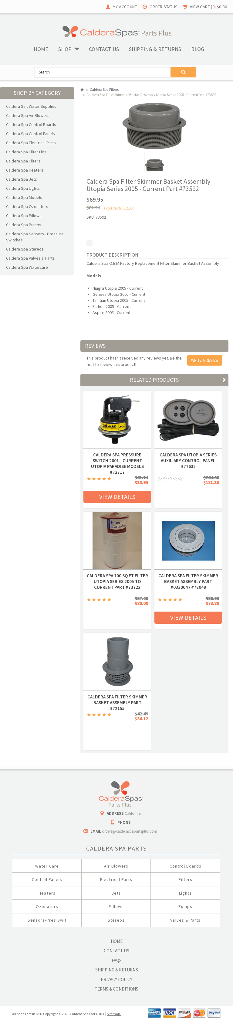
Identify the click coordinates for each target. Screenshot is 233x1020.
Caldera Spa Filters (23, 161)
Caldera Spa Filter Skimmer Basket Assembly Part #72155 (117, 697)
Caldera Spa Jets (21, 179)
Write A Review (204, 360)
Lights (185, 893)
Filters (185, 879)
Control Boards (185, 866)
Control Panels (47, 879)
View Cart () (208, 7)
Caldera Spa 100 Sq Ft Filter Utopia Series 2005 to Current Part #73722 (117, 576)
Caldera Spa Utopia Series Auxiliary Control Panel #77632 (188, 455)
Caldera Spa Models (24, 197)
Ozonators (47, 906)
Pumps (185, 906)
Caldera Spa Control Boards (31, 124)
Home (41, 49)
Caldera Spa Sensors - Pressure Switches (35, 237)
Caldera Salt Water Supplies (31, 106)
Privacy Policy (116, 979)
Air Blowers (116, 866)
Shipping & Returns (116, 970)
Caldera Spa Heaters (24, 170)
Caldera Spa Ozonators (27, 206)
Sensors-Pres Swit (47, 920)
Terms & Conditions (116, 989)
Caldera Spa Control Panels (30, 133)
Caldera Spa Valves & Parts (30, 258)
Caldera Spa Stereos (25, 249)
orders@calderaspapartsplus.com (129, 831)
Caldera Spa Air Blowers (27, 115)
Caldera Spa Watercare (27, 267)
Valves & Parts (185, 920)
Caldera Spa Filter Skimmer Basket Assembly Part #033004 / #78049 (188, 576)
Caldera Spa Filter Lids (26, 152)
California (133, 813)
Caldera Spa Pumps (23, 224)
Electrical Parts (116, 879)
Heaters (47, 893)
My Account (125, 6)
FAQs (117, 960)
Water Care (47, 866)
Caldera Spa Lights (23, 188)
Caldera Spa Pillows (24, 215)
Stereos (116, 920)
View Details (117, 496)
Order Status (164, 6)
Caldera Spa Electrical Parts (31, 142)
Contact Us (116, 950)
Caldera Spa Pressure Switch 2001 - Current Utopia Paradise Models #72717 (117, 455)
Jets (116, 893)
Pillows (116, 906)
